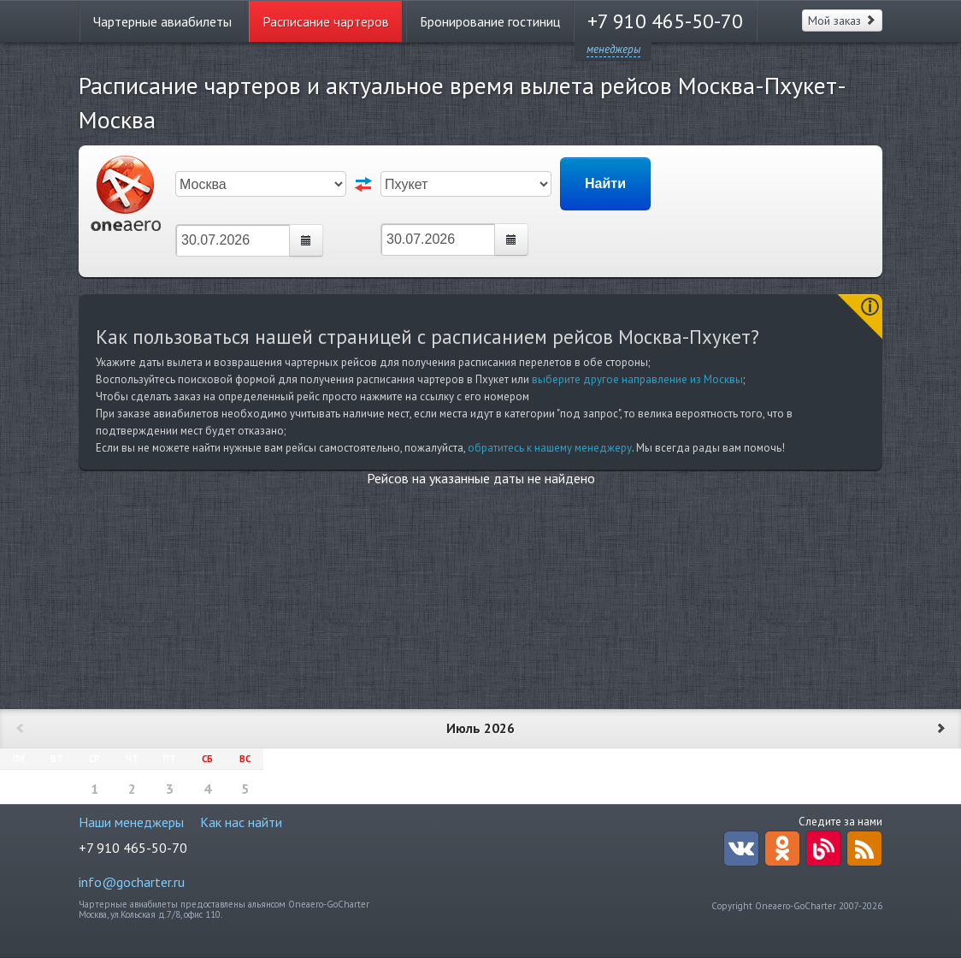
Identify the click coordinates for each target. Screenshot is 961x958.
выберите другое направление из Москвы (637, 379)
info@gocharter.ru (132, 881)
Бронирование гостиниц (490, 21)
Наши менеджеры (131, 822)
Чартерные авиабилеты (162, 21)
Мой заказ (842, 20)
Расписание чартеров (325, 21)
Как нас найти (241, 822)
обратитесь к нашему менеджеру (550, 448)
